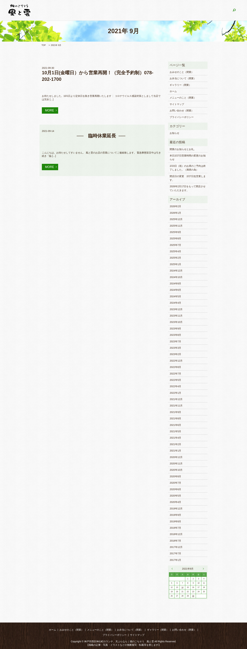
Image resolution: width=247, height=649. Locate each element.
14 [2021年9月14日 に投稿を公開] (182, 587)
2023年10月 (176, 322)
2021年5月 (175, 431)
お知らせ (174, 133)
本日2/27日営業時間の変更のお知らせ (187, 157)
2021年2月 (175, 444)
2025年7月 (175, 245)
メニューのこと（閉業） (123, 10)
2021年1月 (175, 450)
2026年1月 (175, 212)
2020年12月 (176, 457)
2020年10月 (176, 469)
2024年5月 (175, 296)
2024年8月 (175, 283)
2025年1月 (175, 264)
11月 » (202, 568)
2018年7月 (175, 540)
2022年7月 (175, 373)
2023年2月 (175, 354)
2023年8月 (175, 335)
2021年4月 (175, 437)
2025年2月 (175, 257)
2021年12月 (176, 399)
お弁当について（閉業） (155, 10)
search (234, 10)
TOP (44, 45)
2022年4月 (175, 386)
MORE (49, 110)
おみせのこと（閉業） (92, 10)
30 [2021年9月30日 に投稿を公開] (193, 596)
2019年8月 (175, 521)
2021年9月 (175, 412)
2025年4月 (175, 251)
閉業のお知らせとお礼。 (183, 149)
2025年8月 (175, 238)
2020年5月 (175, 495)
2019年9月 (175, 515)
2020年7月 (175, 482)
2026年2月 (175, 206)
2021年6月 (175, 425)
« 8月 (173, 568)
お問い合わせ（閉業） (214, 10)
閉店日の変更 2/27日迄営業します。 (187, 178)
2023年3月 (175, 347)
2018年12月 (176, 534)
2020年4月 (175, 502)
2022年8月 (175, 367)
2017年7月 (175, 553)
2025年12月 (176, 219)
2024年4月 (175, 302)
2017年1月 (175, 560)
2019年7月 (175, 527)
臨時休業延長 (102, 136)
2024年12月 (176, 270)
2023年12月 (176, 309)
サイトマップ (177, 104)
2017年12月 (176, 547)
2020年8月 (175, 476)
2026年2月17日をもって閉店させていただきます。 (187, 188)
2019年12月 (176, 508)
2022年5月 (175, 380)
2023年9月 (175, 328)
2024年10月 (176, 277)
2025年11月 (176, 225)
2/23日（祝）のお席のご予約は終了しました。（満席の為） (187, 168)
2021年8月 (175, 418)
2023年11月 (176, 315)
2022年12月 (176, 360)
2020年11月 (176, 463)
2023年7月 (175, 341)
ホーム (70, 10)
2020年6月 (175, 489)
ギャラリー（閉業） (185, 10)
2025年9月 (175, 232)
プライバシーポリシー (182, 117)
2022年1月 (175, 392)
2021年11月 (176, 405)
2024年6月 (175, 289)
